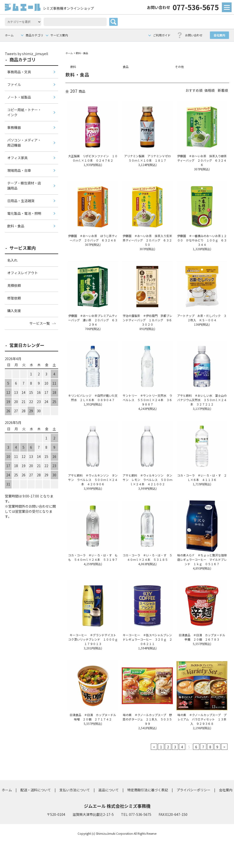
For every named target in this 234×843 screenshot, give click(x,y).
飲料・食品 (82, 53)
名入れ (12, 260)
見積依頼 (14, 285)
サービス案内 (59, 35)
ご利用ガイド (161, 35)
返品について (108, 789)
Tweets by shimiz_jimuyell (26, 53)
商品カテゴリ (34, 35)
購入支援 (14, 310)
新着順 (223, 90)
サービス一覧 (39, 323)
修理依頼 (14, 298)
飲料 (73, 67)
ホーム (9, 35)
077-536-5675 (183, 7)
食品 (126, 67)
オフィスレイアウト (22, 272)
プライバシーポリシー (193, 789)
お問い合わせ (193, 35)
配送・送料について (35, 789)
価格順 (209, 90)
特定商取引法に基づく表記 (147, 789)
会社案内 (219, 35)
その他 (179, 67)
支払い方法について (74, 789)
